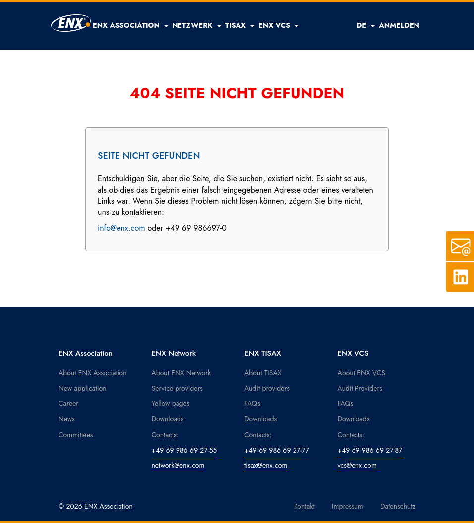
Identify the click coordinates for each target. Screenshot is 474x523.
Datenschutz (397, 506)
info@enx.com (121, 228)
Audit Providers (360, 388)
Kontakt (304, 506)
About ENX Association (93, 373)
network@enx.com (178, 465)
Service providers (177, 388)
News (67, 419)
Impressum (347, 506)
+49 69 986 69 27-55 (184, 450)
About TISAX (262, 373)
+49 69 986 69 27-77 (276, 450)
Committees (76, 435)
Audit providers (267, 388)
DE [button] (366, 25)
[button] (130, 25)
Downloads (168, 419)
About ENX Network (181, 373)
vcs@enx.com (357, 465)
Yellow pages (171, 403)
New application (83, 388)
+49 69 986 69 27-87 (370, 450)
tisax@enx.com (265, 465)
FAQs (252, 403)
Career (68, 403)
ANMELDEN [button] (399, 25)
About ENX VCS (362, 373)
